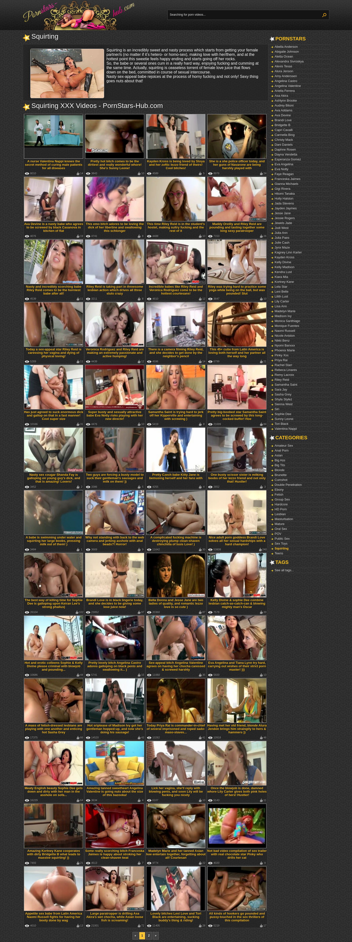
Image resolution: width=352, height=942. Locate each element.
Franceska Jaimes (287, 179)
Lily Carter (282, 301)
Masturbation (284, 519)
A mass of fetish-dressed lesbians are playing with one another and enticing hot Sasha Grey (53, 729)
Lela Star (281, 286)
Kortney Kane (284, 282)
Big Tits (280, 465)
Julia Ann (281, 233)
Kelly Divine (283, 262)
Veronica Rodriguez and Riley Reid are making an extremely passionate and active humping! (115, 352)
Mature (280, 524)
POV (278, 534)
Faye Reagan (284, 174)
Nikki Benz (282, 340)
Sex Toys (281, 543)
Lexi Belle (281, 291)
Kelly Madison (285, 267)
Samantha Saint (286, 384)
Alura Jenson (284, 71)
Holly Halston (284, 198)
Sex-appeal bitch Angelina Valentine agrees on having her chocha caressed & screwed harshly (176, 666)
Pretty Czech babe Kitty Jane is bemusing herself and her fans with (175, 476)
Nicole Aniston (285, 335)
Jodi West (282, 228)
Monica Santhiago (287, 321)
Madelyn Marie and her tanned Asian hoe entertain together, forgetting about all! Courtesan (176, 854)
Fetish (279, 494)
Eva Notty (281, 169)
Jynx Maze (282, 247)
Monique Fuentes (287, 326)
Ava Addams (284, 110)
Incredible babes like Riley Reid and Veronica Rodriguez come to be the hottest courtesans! (176, 290)
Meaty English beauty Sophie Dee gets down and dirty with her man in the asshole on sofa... (54, 791)
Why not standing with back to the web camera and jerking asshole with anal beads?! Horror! (115, 541)
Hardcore (281, 504)
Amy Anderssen (286, 76)
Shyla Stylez (283, 399)
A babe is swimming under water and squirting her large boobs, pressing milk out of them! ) (54, 541)
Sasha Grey (283, 394)
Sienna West (284, 404)
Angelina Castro (286, 81)
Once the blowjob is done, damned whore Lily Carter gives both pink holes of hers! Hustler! (237, 791)
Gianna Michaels (286, 184)
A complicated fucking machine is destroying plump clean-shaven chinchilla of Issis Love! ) (175, 541)
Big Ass (280, 460)
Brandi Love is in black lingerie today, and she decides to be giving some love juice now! (114, 603)
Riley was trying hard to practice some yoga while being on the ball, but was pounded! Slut (237, 290)
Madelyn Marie (285, 311)
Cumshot (281, 480)
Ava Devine (283, 115)
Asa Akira (281, 95)
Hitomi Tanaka (285, 193)
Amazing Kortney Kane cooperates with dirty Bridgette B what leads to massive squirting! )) (53, 854)
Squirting (282, 548)
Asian (279, 455)
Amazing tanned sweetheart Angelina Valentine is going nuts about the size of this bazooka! (115, 791)
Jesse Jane (283, 213)
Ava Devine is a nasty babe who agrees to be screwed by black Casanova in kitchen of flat (53, 227)
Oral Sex (281, 529)
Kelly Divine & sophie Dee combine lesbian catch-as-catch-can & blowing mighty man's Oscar (237, 603)
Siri (277, 409)
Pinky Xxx (282, 355)
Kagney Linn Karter (288, 252)
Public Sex (282, 538)
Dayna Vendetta (286, 154)
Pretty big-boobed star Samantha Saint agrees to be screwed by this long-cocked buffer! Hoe (237, 415)
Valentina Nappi (286, 428)
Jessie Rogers (285, 218)
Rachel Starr (283, 365)
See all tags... (284, 570)
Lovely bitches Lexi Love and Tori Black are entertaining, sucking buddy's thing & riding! (176, 917)
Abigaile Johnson (287, 51)
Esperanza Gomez (288, 159)
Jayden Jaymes (286, 208)
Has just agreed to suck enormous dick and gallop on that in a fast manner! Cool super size (53, 415)
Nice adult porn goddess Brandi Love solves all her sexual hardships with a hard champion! (237, 541)
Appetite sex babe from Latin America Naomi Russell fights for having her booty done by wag (53, 917)
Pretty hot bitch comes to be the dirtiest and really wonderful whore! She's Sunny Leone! (115, 164)
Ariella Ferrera (285, 91)
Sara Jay (281, 389)
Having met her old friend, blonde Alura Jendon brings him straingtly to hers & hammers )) (237, 729)
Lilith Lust (281, 296)
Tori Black (281, 424)
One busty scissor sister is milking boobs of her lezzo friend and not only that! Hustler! (237, 478)
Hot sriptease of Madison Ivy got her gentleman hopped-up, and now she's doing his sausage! (114, 729)
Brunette (281, 475)
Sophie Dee (283, 414)
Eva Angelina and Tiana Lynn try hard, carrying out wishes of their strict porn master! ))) (237, 666)
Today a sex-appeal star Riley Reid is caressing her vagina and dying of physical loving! (53, 352)
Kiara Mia (281, 277)
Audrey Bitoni (284, 105)
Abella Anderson (286, 46)
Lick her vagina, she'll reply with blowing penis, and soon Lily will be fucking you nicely (176, 791)
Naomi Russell (285, 331)
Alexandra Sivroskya (289, 61)
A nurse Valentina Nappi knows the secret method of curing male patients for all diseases (53, 164)
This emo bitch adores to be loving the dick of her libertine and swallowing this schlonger (115, 227)
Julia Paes (282, 237)
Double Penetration (288, 485)
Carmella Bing (285, 135)
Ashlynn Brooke (286, 100)
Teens (279, 553)
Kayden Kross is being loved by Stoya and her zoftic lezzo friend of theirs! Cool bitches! (176, 164)
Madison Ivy (283, 316)
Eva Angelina (284, 164)
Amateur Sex (284, 445)
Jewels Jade (283, 223)
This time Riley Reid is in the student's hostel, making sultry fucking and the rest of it (176, 227)
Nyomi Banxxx (285, 345)
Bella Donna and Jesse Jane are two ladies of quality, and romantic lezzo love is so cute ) (176, 603)
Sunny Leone (284, 419)
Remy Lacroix (284, 375)
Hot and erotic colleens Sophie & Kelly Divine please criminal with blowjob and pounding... (54, 666)
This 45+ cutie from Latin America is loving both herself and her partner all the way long (237, 352)
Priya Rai (281, 360)
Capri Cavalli (284, 130)
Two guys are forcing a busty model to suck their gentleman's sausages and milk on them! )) (115, 478)
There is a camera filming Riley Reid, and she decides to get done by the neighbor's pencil (175, 352)
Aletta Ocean (284, 56)
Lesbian (280, 514)
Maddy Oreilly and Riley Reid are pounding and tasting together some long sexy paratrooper (236, 227)
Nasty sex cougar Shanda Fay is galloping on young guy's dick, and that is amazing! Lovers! (53, 478)
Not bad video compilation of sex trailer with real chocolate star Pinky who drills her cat (237, 854)
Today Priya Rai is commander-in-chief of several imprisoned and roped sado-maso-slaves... (176, 729)
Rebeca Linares (286, 370)
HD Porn (281, 509)
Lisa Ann (281, 306)
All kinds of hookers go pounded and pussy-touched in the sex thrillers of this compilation (237, 917)
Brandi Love (283, 120)
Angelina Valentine (288, 86)
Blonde (280, 470)
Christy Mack (284, 140)
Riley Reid (282, 380)
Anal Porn (282, 450)
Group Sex (282, 499)
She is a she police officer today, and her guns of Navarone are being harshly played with (237, 164)
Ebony (279, 489)
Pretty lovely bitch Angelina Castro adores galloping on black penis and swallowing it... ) (114, 666)
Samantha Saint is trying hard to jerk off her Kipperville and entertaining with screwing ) (175, 415)
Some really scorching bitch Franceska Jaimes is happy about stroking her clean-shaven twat (114, 854)
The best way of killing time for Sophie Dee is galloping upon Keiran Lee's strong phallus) (54, 603)
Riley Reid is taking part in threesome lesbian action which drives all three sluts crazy (115, 290)
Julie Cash (282, 242)
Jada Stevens (284, 203)
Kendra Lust (283, 272)
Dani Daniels (284, 144)
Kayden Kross (285, 257)
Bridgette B (282, 125)
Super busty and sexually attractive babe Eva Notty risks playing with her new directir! (115, 415)
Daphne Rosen (285, 149)
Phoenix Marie (285, 350)
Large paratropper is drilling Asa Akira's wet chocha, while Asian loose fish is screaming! (114, 917)
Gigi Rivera (282, 189)
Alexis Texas (283, 66)
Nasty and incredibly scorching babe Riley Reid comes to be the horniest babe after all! (53, 290)
